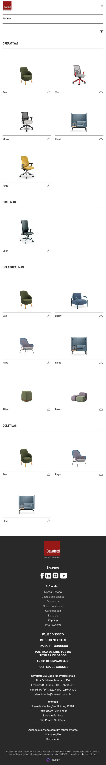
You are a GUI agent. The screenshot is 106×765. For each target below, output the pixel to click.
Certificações (53, 610)
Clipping (53, 620)
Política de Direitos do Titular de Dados (53, 653)
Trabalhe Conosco (53, 646)
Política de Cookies (53, 667)
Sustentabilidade (53, 606)
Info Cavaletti (53, 625)
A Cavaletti (53, 586)
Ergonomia (53, 601)
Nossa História (53, 592)
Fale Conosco (53, 634)
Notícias (53, 615)
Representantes (53, 640)
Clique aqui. (53, 739)
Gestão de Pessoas (53, 596)
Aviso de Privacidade (53, 661)
